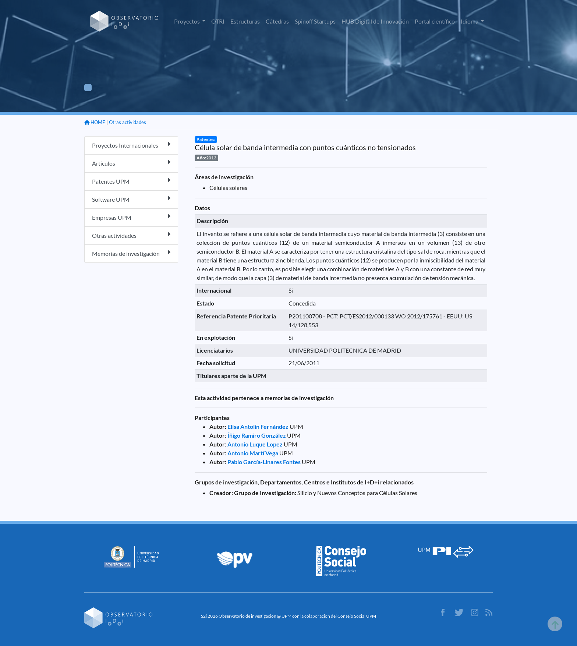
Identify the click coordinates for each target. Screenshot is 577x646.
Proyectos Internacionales (131, 145)
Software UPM (131, 199)
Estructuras (245, 21)
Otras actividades (127, 122)
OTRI (217, 21)
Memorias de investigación (131, 253)
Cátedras (277, 21)
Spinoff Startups (315, 21)
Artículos (131, 163)
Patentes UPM (131, 181)
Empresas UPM (131, 217)
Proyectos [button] (187, 21)
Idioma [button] (470, 21)
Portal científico (435, 21)
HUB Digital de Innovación (375, 21)
